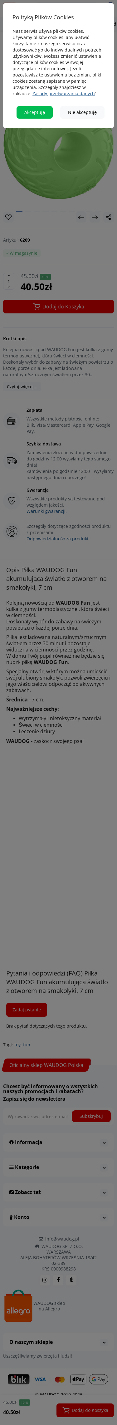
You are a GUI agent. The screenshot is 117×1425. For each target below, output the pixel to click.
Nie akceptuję (82, 112)
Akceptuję (34, 112)
